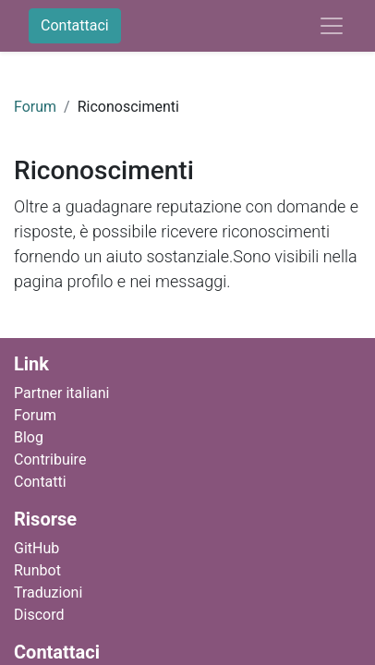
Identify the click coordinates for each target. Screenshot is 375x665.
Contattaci (75, 25)
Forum (35, 106)
